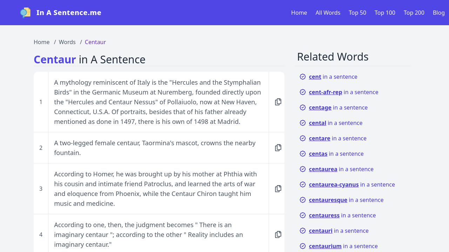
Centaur (95, 42)
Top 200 (414, 12)
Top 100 (385, 12)
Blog (439, 12)
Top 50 (357, 12)
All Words (328, 12)
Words (67, 42)
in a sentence (328, 76)
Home (299, 12)
